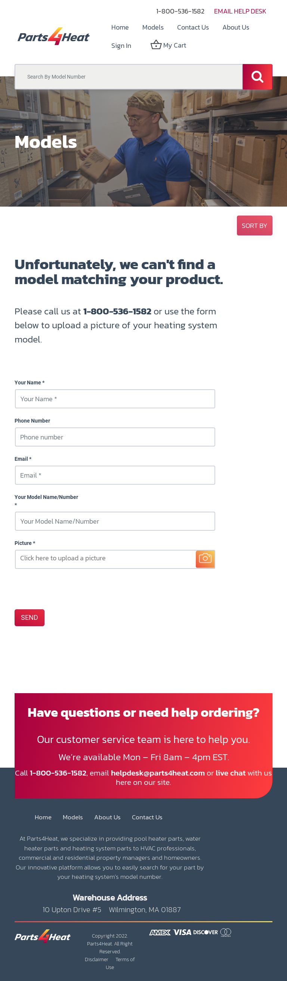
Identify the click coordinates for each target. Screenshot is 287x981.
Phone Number (32, 421)
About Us (107, 817)
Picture (23, 543)
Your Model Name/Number (46, 497)
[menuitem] (120, 27)
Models (73, 817)
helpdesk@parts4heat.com (158, 773)
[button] (254, 225)
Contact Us (147, 817)
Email (21, 459)
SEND (29, 617)
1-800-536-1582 (180, 11)
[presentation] (71, 588)
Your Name (28, 383)
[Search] (257, 76)
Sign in (121, 45)
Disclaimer (96, 959)
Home (43, 817)
